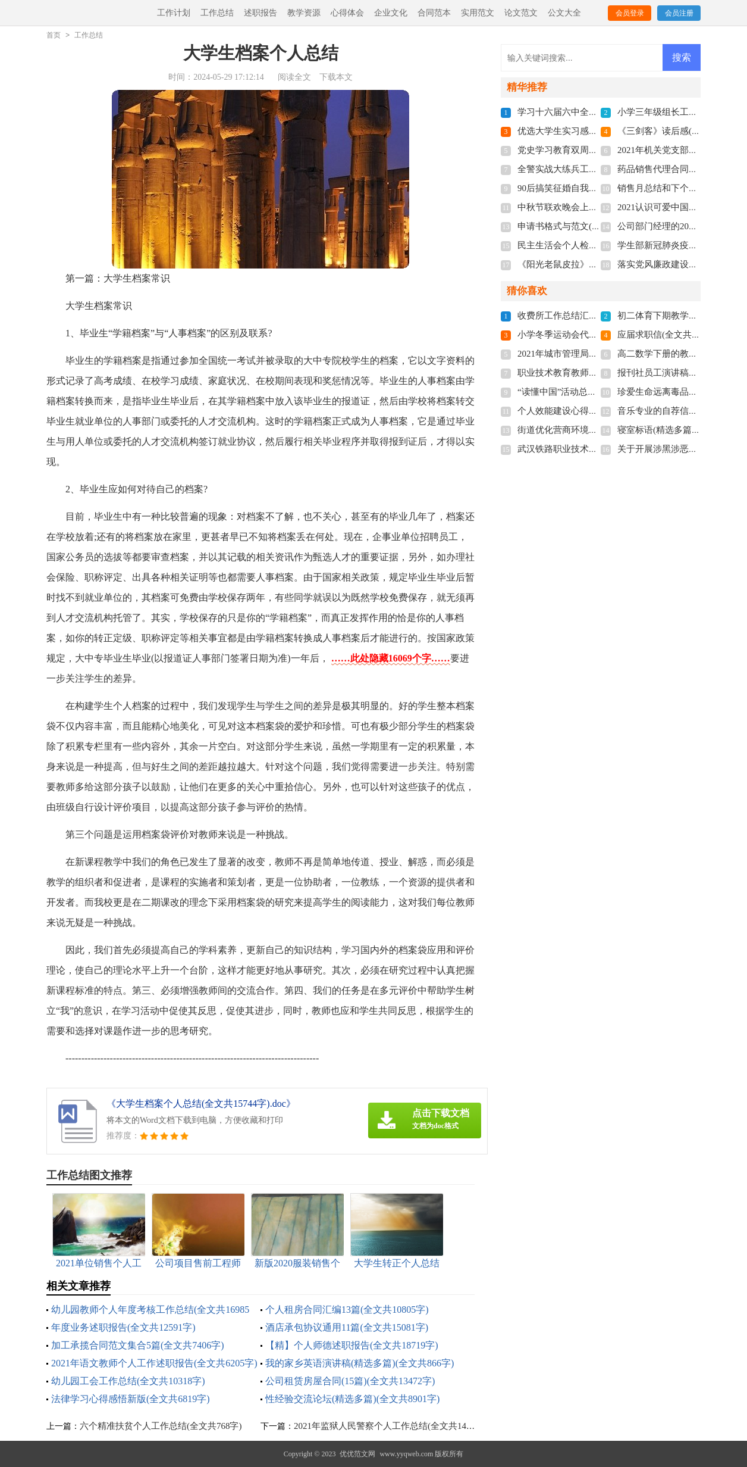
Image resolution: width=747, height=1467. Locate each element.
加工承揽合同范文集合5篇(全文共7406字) (137, 1345)
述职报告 (260, 12)
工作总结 (217, 12)
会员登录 (630, 13)
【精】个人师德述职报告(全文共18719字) (351, 1345)
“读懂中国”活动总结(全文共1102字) (586, 392)
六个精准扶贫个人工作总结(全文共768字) (161, 1426)
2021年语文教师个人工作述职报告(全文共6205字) (154, 1363)
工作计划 (173, 12)
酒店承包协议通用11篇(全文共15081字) (346, 1327)
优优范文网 (357, 1454)
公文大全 (564, 12)
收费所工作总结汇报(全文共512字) (585, 315)
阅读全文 (294, 77)
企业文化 (390, 12)
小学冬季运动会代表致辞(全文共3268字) (596, 334)
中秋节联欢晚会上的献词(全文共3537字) (596, 207)
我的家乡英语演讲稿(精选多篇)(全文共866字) (359, 1363)
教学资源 (304, 12)
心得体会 (347, 12)
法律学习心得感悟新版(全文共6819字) (130, 1399)
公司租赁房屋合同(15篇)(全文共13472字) (350, 1381)
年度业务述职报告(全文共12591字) (123, 1327)
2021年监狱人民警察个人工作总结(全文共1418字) (390, 1426)
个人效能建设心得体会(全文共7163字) (591, 411)
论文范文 (521, 12)
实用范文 (477, 12)
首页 (53, 35)
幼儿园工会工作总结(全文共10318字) (128, 1381)
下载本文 (336, 77)
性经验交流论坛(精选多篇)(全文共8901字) (352, 1399)
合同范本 (434, 12)
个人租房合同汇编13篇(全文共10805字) (347, 1309)
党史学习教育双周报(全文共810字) (585, 150)
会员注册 (679, 13)
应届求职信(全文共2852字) (669, 334)
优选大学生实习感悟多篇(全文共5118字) (595, 131)
